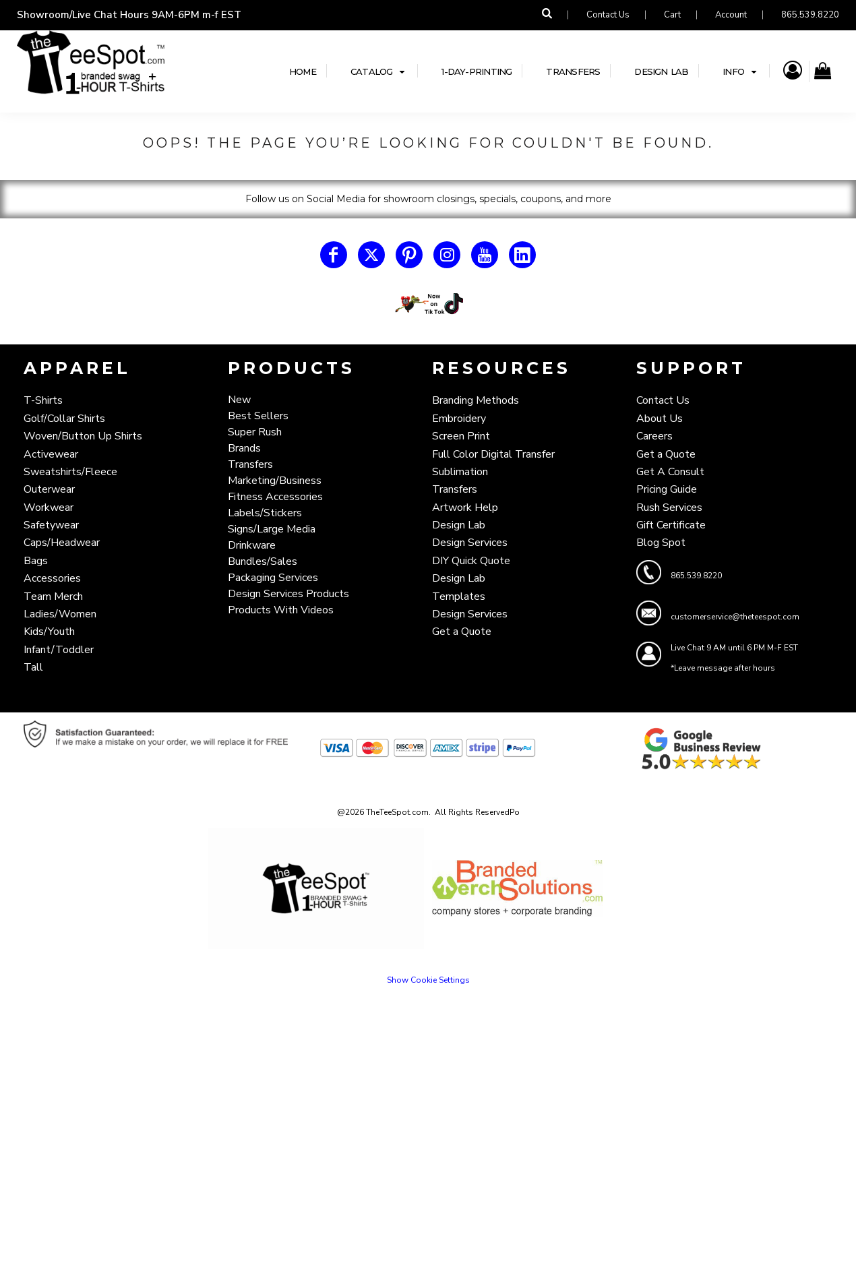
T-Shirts (43, 400)
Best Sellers (258, 415)
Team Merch (53, 596)
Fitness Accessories (275, 496)
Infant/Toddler (59, 649)
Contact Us (608, 15)
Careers (654, 436)
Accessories (52, 578)
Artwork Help (465, 507)
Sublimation (460, 471)
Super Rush (255, 432)
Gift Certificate (671, 525)
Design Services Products (288, 593)
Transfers (250, 464)
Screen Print (461, 436)
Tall (33, 667)
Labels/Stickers (265, 513)
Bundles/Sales (262, 561)
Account (731, 15)
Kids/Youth (49, 631)
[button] (428, 304)
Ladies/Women (60, 614)
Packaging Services (273, 577)
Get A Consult (670, 471)
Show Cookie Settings (428, 980)
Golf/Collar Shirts (64, 418)
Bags (36, 560)
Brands (244, 448)
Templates (458, 596)
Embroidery (459, 418)
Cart (672, 15)
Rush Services (669, 507)
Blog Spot (660, 542)
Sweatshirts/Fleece (70, 471)
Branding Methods (475, 400)
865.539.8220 (810, 15)
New (239, 399)
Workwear (48, 507)
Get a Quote (461, 631)
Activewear (51, 454)
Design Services (470, 542)
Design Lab (458, 525)
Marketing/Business (275, 480)
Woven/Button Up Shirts (83, 436)
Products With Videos (281, 610)
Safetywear (51, 525)
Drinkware (252, 545)
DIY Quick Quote (471, 560)
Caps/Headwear (62, 542)
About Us (659, 418)
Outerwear (49, 489)
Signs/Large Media (271, 529)
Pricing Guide (666, 489)
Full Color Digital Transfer (493, 454)
